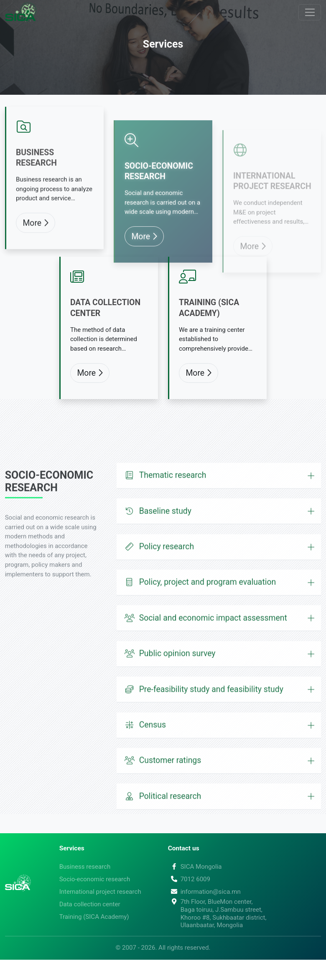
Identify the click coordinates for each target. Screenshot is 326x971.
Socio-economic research (159, 194)
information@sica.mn (204, 891)
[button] (219, 504)
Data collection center (105, 323)
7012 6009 (189, 879)
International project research (272, 195)
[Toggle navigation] (309, 12)
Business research (36, 186)
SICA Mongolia (195, 866)
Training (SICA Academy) (209, 323)
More (35, 251)
